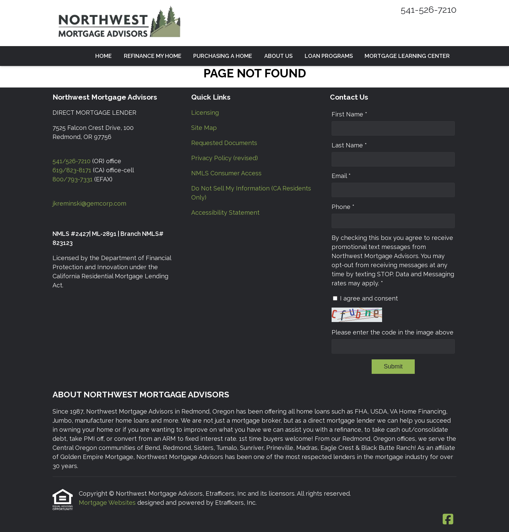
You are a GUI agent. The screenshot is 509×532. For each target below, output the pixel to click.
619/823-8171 (72, 170)
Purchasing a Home (222, 56)
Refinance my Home (152, 56)
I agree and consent (369, 298)
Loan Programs (329, 56)
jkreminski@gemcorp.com (89, 203)
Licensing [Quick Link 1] (205, 112)
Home (103, 56)
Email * (341, 175)
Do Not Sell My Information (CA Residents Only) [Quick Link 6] (251, 193)
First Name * (349, 114)
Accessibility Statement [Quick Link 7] (225, 212)
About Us (278, 56)
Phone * (343, 206)
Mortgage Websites (108, 502)
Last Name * (349, 145)
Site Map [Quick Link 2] (204, 127)
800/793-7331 (73, 179)
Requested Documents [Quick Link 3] (224, 142)
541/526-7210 (72, 161)
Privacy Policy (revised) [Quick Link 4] (224, 158)
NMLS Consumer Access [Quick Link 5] (226, 173)
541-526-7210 (428, 9)
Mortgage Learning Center (407, 56)
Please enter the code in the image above (392, 332)
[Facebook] (448, 519)
